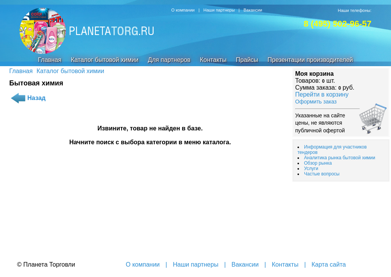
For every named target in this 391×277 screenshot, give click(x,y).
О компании (183, 10)
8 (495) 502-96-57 (337, 23)
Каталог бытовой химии (105, 60)
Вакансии (253, 10)
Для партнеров (169, 60)
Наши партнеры (219, 10)
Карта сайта (329, 264)
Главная (50, 60)
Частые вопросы (321, 174)
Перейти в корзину (322, 94)
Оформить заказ (316, 101)
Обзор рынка (318, 163)
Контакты (213, 60)
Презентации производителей (310, 60)
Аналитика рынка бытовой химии (339, 157)
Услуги (311, 168)
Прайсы (247, 60)
